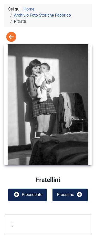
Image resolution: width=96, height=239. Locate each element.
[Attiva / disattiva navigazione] (12, 225)
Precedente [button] (28, 194)
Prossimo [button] (69, 194)
